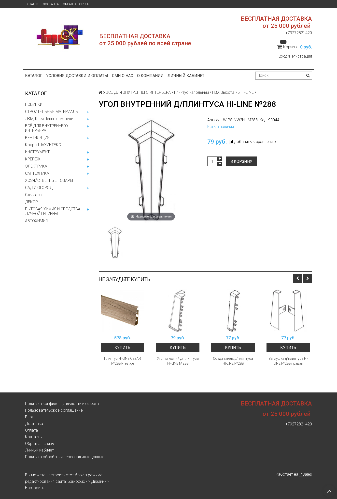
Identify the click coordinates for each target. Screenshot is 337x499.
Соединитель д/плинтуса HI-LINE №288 (233, 361)
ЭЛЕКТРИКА (36, 166)
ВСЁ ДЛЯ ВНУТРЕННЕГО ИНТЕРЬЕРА (46, 128)
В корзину (241, 161)
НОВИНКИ (33, 104)
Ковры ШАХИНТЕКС (43, 144)
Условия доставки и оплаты (77, 75)
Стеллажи (33, 194)
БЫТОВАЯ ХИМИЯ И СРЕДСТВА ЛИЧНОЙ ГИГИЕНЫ (52, 211)
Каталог (33, 75)
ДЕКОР (31, 202)
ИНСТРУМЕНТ (37, 152)
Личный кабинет (186, 75)
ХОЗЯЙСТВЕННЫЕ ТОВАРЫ (49, 180)
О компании (150, 75)
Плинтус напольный (191, 92)
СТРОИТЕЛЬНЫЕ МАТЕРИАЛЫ (51, 111)
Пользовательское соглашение (54, 410)
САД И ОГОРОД (39, 187)
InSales (305, 474)
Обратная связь (76, 4)
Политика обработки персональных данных (64, 456)
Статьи (33, 4)
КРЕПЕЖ (33, 159)
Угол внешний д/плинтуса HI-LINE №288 (178, 361)
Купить (122, 347)
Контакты (33, 437)
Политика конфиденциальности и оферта (62, 403)
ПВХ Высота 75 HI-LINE (233, 92)
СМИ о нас (122, 75)
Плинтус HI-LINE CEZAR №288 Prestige (122, 361)
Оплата (31, 430)
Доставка (51, 4)
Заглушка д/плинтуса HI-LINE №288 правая (288, 361)
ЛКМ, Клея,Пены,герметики (49, 118)
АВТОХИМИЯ (36, 220)
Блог (29, 417)
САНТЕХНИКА (37, 173)
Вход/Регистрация (295, 56)
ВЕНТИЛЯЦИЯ (37, 137)
